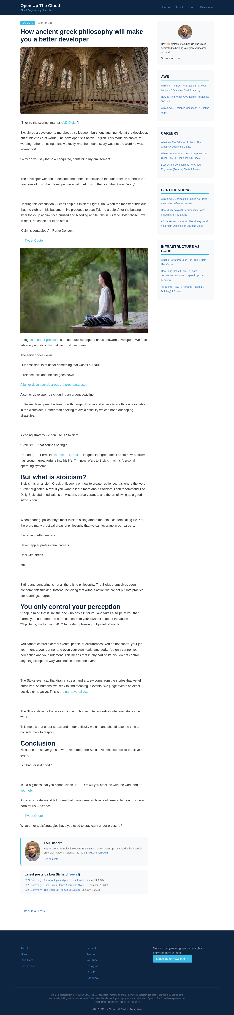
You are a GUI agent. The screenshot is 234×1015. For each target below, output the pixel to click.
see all (74, 874)
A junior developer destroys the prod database (53, 384)
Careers (28, 23)
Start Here (26, 960)
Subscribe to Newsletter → (172, 958)
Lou (178, 58)
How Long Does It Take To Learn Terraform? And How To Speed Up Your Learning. (182, 275)
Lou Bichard (53, 843)
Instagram (93, 966)
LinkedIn (103, 852)
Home (166, 7)
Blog (191, 7)
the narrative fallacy (73, 691)
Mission (25, 954)
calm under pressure (44, 340)
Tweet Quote (34, 240)
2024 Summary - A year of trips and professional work (54, 880)
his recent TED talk (66, 455)
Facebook (93, 978)
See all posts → (52, 859)
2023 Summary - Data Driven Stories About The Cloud (55, 885)
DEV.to (91, 972)
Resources (207, 7)
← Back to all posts (32, 911)
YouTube (92, 960)
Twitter (91, 852)
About (179, 7)
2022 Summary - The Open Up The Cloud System (52, 889)
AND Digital (69, 122)
